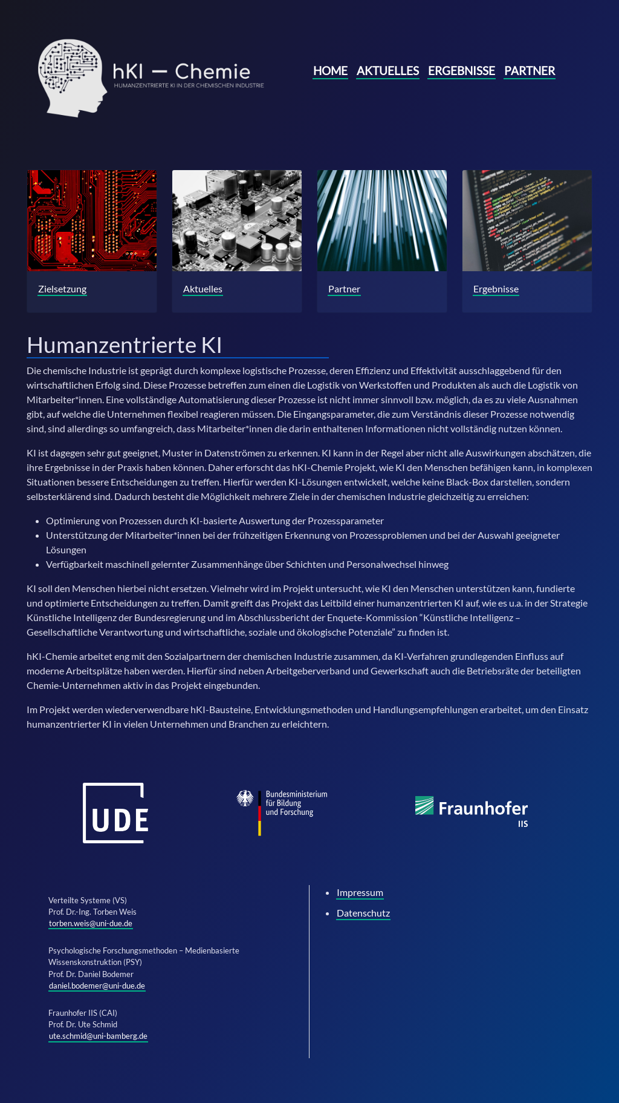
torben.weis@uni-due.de (90, 923)
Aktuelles (388, 70)
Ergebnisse (461, 70)
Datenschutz (363, 912)
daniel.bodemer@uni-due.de (97, 985)
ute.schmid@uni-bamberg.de (98, 1036)
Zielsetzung (62, 288)
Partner (529, 70)
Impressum (360, 892)
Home (330, 70)
